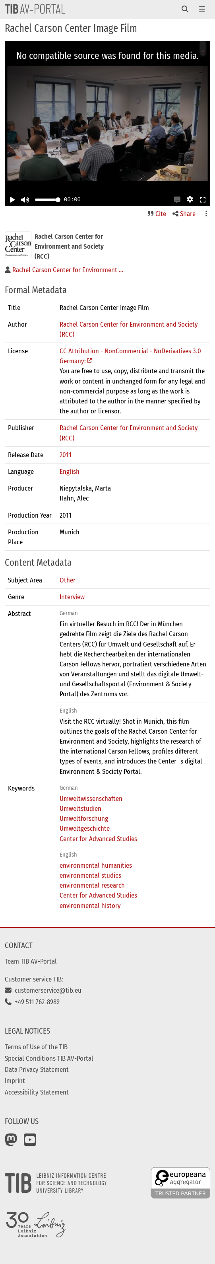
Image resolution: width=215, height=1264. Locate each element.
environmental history (90, 906)
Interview (72, 597)
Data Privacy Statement (37, 1069)
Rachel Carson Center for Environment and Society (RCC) (129, 329)
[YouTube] (30, 1143)
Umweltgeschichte (85, 828)
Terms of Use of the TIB (36, 1047)
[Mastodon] (11, 1143)
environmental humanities (96, 865)
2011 (66, 455)
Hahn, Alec (74, 498)
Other (68, 580)
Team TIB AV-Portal (31, 961)
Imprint (15, 1081)
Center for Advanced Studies (98, 839)
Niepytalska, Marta (85, 488)
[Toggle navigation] (185, 9)
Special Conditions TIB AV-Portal (49, 1058)
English (69, 471)
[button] (177, 200)
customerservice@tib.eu (43, 990)
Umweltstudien (80, 808)
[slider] (58, 199)
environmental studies (90, 875)
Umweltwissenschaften (91, 798)
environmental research (92, 885)
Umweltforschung (84, 818)
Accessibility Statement (37, 1092)
